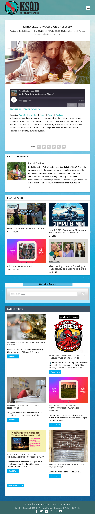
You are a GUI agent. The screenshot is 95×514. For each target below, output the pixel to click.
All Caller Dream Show (20, 266)
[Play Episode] (14, 99)
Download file (15, 109)
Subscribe (72, 105)
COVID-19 (59, 31)
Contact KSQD (30, 508)
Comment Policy (62, 508)
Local (75, 31)
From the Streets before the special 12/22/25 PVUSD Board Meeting (67, 356)
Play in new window (31, 109)
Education (68, 31)
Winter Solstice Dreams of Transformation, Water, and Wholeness (64, 408)
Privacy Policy (45, 508)
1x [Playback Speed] (25, 101)
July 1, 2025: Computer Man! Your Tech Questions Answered (67, 231)
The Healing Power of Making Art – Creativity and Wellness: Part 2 (68, 267)
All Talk (51, 31)
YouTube (59, 115)
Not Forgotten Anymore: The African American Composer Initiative (26, 455)
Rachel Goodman (26, 31)
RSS (35, 115)
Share (81, 105)
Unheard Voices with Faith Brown (26, 228)
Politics (82, 31)
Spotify (43, 115)
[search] (42, 294)
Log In (18, 508)
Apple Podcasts (25, 115)
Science (38, 34)
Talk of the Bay (48, 34)
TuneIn (51, 115)
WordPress (65, 504)
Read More (13, 356)
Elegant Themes (42, 504)
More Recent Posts (15, 485)
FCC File (76, 508)
